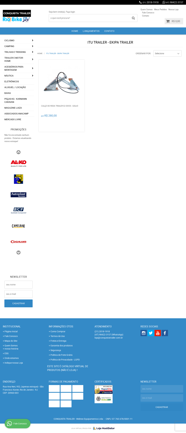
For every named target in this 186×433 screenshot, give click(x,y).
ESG (7, 353)
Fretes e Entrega (58, 340)
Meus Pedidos (160, 9)
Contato (145, 15)
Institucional (12, 326)
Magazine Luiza (13, 107)
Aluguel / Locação (15, 87)
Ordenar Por (143, 53)
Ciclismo (9, 40)
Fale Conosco (148, 12)
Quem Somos (147, 9)
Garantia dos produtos (61, 345)
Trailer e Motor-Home (14, 59)
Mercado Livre (12, 119)
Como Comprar (57, 331)
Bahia (7, 93)
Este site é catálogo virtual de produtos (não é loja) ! (67, 368)
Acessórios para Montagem (13, 68)
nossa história (11, 348)
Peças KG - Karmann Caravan (15, 100)
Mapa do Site (11, 340)
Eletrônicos (11, 81)
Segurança (55, 350)
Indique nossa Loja (14, 362)
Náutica (8, 75)
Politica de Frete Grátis (61, 354)
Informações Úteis (61, 326)
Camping (9, 46)
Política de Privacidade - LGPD (65, 359)
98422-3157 (174, 2)
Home (75, 30)
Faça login (70, 11)
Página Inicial (11, 331)
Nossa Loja (173, 9)
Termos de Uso (57, 336)
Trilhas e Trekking (15, 51)
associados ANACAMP (16, 113)
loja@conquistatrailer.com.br (109, 337)
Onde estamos (12, 358)
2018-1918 (151, 2)
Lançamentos (91, 30)
